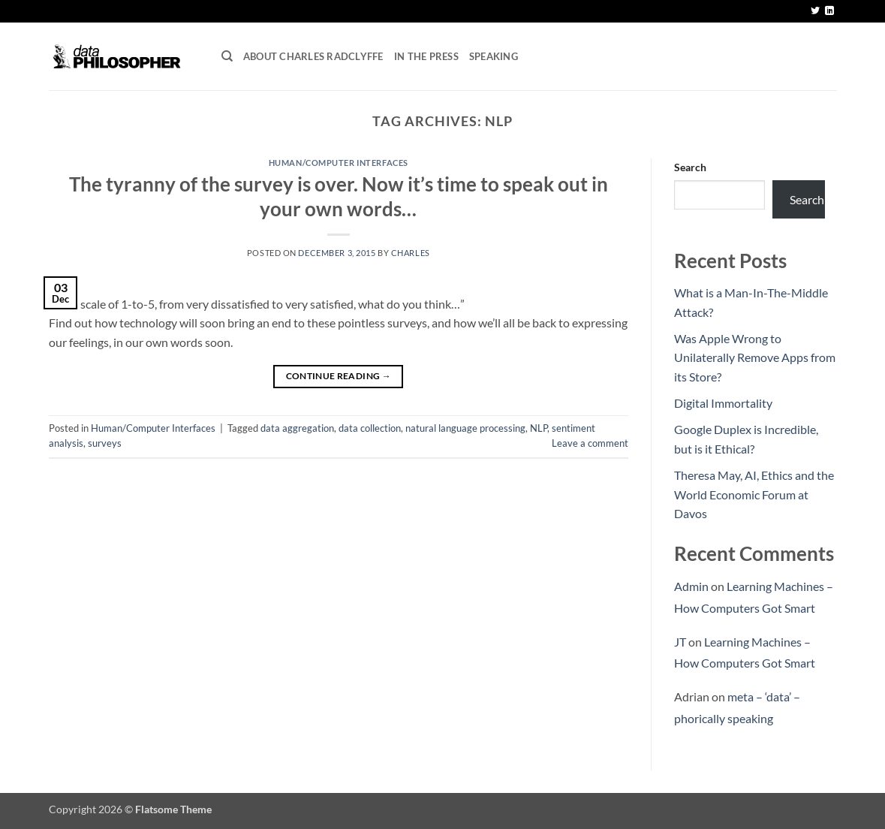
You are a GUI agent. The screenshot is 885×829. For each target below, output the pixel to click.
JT (680, 642)
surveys (105, 443)
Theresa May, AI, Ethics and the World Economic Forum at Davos (754, 494)
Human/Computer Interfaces (338, 162)
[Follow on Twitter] (815, 11)
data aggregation (297, 428)
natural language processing (465, 428)
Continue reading (339, 376)
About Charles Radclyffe (313, 56)
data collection (370, 428)
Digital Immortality (723, 403)
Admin (691, 586)
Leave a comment (590, 443)
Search (690, 167)
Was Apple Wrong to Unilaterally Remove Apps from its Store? (754, 357)
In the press (426, 56)
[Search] (227, 56)
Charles (410, 253)
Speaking (493, 56)
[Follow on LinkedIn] (829, 11)
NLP (538, 428)
